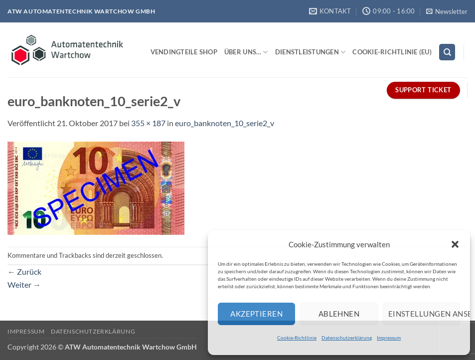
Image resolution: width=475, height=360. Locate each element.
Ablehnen (339, 313)
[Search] (447, 52)
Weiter (24, 284)
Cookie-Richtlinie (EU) (392, 52)
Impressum (389, 338)
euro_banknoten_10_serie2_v (224, 123)
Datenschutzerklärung (346, 338)
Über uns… (246, 52)
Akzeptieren (256, 313)
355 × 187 (148, 123)
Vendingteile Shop (184, 52)
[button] (455, 244)
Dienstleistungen (310, 52)
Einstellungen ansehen (424, 313)
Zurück (24, 271)
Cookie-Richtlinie (297, 338)
